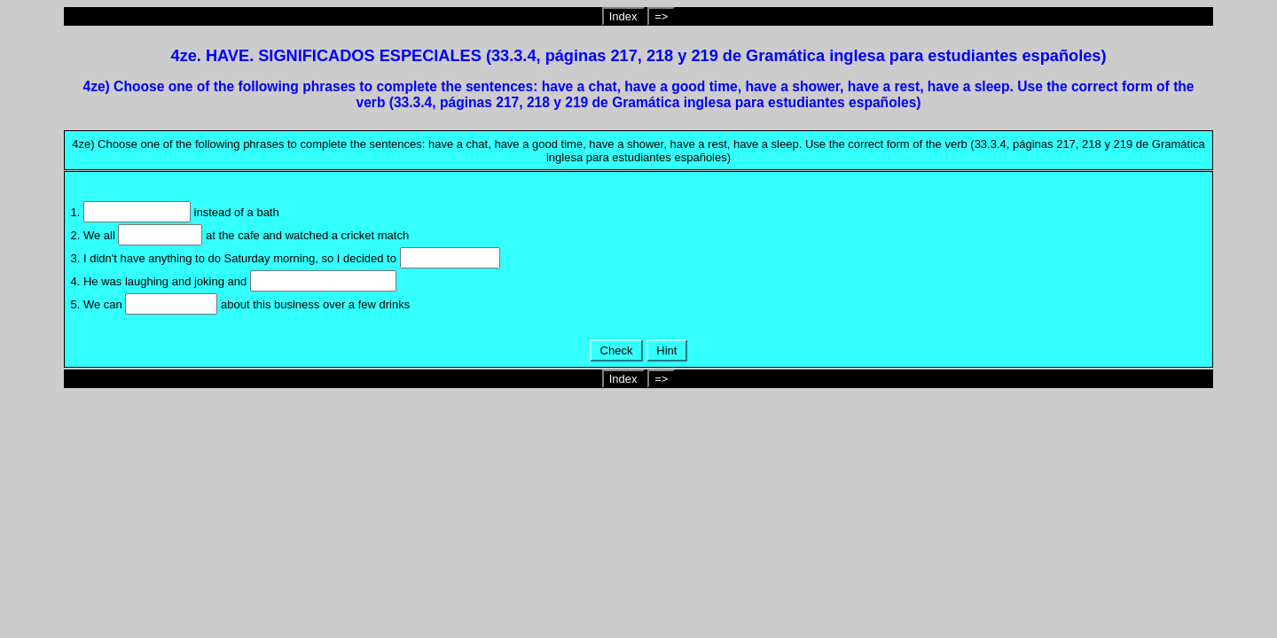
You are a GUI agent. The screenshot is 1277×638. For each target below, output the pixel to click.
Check (616, 350)
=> (661, 16)
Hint (667, 350)
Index (623, 16)
